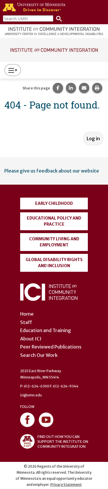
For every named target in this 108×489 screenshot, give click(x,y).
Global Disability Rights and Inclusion (54, 262)
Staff (26, 322)
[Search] (57, 18)
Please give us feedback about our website (51, 171)
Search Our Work (39, 355)
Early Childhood (54, 203)
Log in (93, 138)
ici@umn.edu (31, 395)
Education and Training (45, 330)
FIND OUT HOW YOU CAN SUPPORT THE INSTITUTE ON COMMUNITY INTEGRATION (54, 441)
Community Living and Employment (54, 242)
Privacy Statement (66, 484)
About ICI (30, 339)
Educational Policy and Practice (54, 221)
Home (27, 314)
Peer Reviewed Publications (51, 347)
